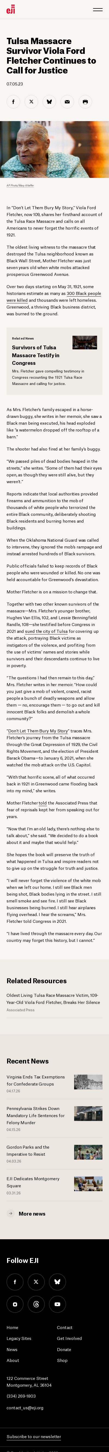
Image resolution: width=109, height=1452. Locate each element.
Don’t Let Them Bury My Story (38, 730)
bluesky (57, 1282)
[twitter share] (31, 102)
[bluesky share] (49, 102)
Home (12, 1327)
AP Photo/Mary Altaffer (20, 185)
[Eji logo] (11, 9)
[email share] (67, 102)
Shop (62, 1360)
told (43, 802)
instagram (15, 1304)
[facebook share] (13, 102)
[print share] (85, 102)
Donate (64, 1349)
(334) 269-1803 (21, 1395)
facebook (15, 1282)
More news (32, 1213)
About (13, 1360)
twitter (36, 1282)
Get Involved (69, 1338)
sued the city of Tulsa (46, 631)
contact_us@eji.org (25, 1407)
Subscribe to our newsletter (34, 1436)
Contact (64, 1327)
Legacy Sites (19, 1338)
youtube (57, 1304)
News (12, 1349)
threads (36, 1304)
